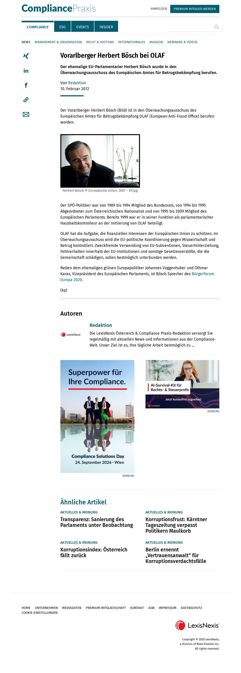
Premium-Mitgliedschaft (106, 608)
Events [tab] (82, 27)
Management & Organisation (58, 42)
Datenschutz (191, 608)
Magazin (156, 42)
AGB (151, 608)
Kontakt (137, 608)
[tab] (38, 26)
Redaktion (77, 83)
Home (26, 608)
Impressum (167, 608)
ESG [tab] (62, 27)
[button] (26, 100)
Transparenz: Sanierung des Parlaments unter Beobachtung (96, 522)
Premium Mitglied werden (195, 9)
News (26, 42)
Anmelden (159, 9)
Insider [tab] (106, 27)
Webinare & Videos (182, 42)
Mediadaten (71, 608)
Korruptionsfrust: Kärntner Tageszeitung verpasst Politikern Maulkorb (176, 525)
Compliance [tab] (38, 27)
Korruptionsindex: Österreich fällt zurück (93, 553)
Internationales (131, 42)
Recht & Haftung (100, 42)
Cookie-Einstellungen (39, 613)
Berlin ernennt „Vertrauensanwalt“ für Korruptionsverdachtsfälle (175, 555)
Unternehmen (46, 608)
